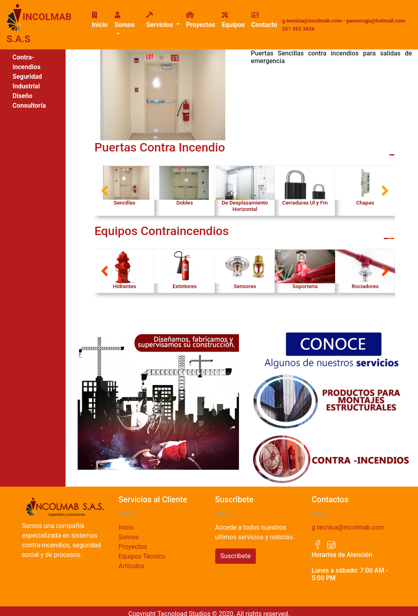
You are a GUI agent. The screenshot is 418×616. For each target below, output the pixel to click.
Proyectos (200, 20)
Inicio (101, 20)
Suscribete (235, 556)
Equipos (233, 20)
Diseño (22, 96)
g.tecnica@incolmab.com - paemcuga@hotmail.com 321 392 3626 (343, 25)
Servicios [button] (160, 20)
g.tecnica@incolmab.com (348, 527)
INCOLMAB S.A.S (39, 24)
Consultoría (29, 105)
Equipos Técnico (142, 556)
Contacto (264, 20)
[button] (105, 190)
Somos (129, 537)
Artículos (131, 566)
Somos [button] (125, 20)
